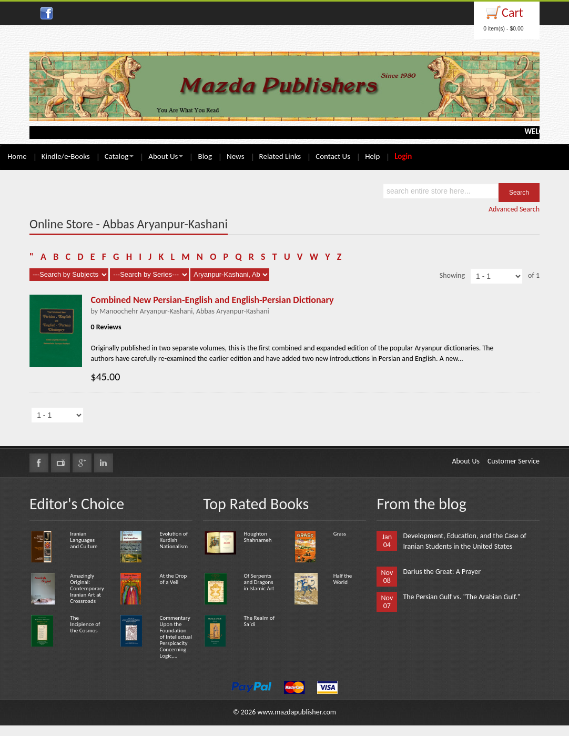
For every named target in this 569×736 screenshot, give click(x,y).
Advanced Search (514, 209)
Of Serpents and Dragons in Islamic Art (258, 582)
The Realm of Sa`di (259, 621)
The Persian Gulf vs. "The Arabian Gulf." (461, 596)
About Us (165, 156)
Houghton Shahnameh (257, 536)
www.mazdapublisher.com (296, 712)
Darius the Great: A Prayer (442, 571)
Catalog (119, 156)
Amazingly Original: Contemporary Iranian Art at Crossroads (87, 588)
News (236, 156)
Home (17, 156)
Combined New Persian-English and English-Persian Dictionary (212, 300)
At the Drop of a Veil (173, 579)
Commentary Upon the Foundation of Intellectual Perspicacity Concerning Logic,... (176, 636)
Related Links (280, 156)
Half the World (342, 579)
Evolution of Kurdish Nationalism (174, 540)
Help (372, 156)
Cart (512, 12)
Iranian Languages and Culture (83, 540)
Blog (205, 156)
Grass (339, 533)
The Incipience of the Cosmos (85, 624)
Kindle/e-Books (66, 156)
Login (403, 156)
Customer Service (513, 461)
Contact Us (333, 156)
